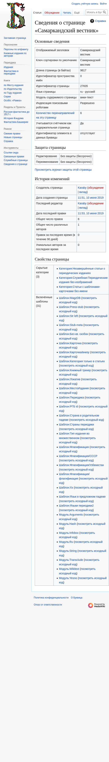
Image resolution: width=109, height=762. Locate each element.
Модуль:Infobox (69, 532)
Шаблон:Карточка (70, 343)
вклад (83, 192)
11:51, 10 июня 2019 (91, 197)
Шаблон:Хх (66, 487)
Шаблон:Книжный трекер (75, 370)
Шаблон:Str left (68, 316)
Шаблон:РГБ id (68, 406)
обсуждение (96, 187)
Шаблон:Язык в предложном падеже (82, 496)
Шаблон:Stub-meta (71, 325)
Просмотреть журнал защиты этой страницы (63, 169)
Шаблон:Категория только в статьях (82, 361)
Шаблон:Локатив (69, 379)
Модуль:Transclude (71, 559)
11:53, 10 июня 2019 (91, 213)
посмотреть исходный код (76, 365)
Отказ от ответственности (48, 604)
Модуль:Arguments (71, 514)
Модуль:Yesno (68, 578)
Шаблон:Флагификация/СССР (78, 456)
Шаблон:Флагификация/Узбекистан (81, 465)
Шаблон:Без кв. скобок (73, 334)
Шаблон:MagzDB (70, 298)
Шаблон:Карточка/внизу (74, 352)
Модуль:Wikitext (69, 568)
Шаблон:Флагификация (74, 447)
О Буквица (76, 597)
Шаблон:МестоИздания (74, 388)
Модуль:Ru (66, 541)
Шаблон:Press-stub (71, 307)
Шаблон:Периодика (71, 397)
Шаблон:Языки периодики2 (76, 505)
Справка (97, 21)
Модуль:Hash (67, 523)
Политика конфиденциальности (51, 597)
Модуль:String (68, 550)
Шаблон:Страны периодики (76, 424)
